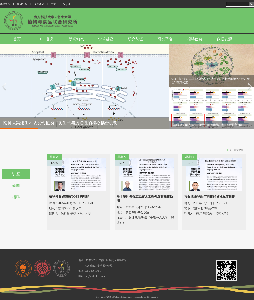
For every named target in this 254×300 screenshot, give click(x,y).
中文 (53, 4)
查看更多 (238, 150)
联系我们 (39, 4)
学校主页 (5, 4)
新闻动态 (76, 39)
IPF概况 (46, 39)
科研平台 (22, 4)
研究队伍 (135, 39)
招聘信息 (194, 39)
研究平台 (165, 39)
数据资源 (224, 39)
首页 (17, 39)
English (66, 4)
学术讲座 (105, 39)
